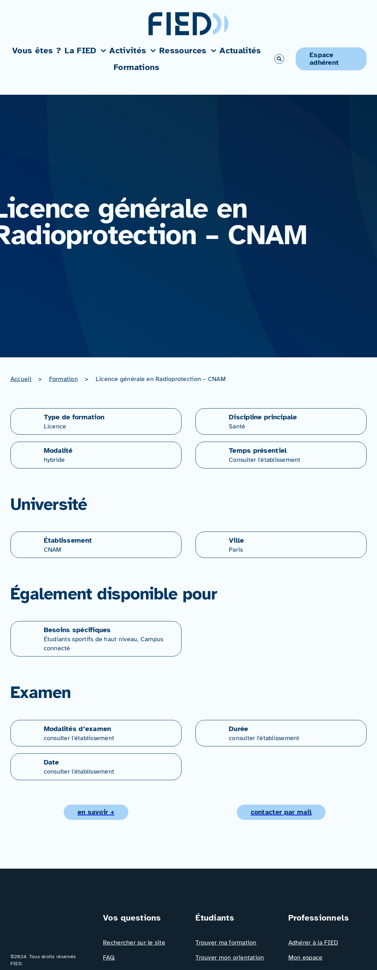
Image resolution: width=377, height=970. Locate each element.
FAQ (109, 957)
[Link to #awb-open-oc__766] (279, 59)
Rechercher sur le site (134, 942)
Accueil (20, 379)
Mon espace (305, 957)
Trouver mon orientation (229, 957)
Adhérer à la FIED (313, 942)
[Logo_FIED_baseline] (49, 914)
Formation (63, 379)
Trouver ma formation (225, 942)
